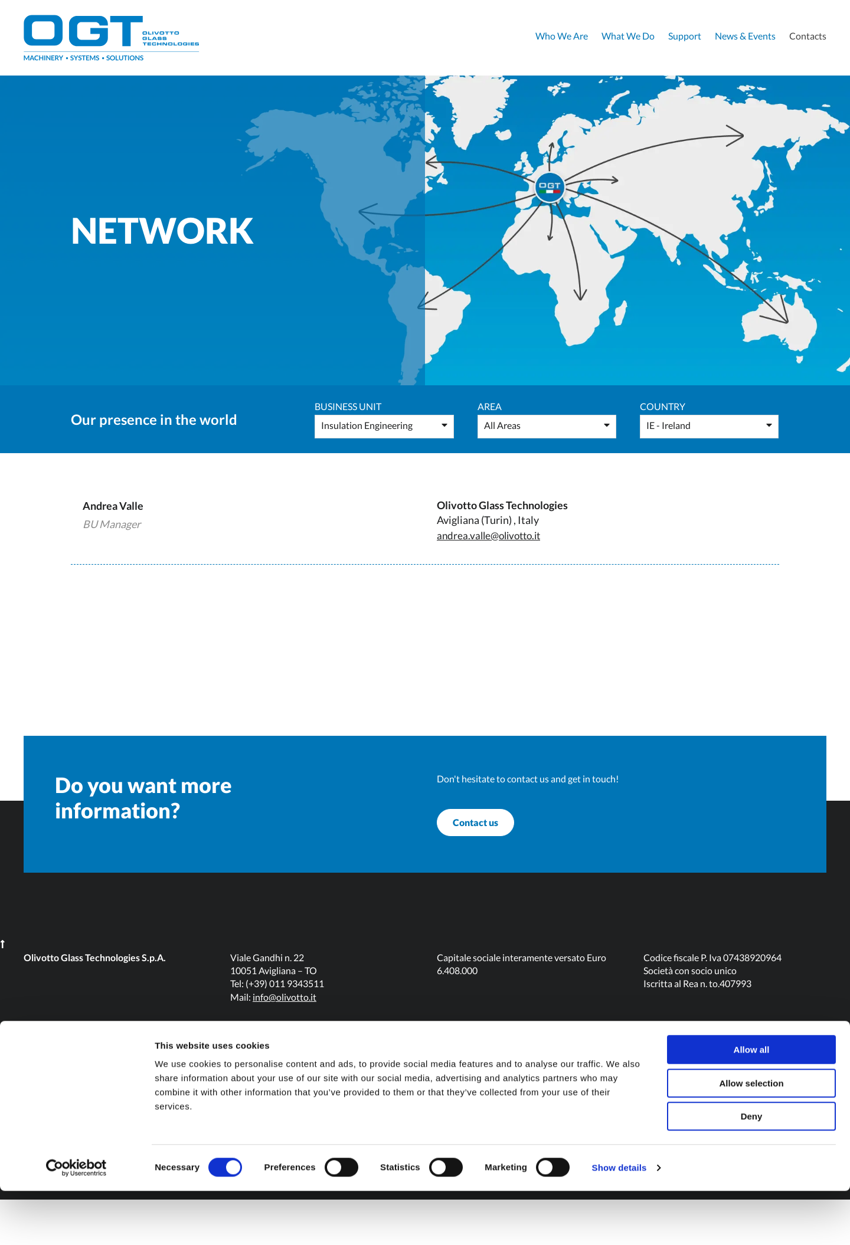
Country (662, 406)
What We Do (628, 35)
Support (684, 35)
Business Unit (348, 406)
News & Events (745, 35)
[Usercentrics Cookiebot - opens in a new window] (76, 1222)
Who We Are (561, 35)
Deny (752, 1170)
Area (490, 406)
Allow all (752, 1104)
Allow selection (751, 1137)
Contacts (807, 35)
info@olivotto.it (284, 1042)
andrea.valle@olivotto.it (492, 535)
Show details (619, 1222)
